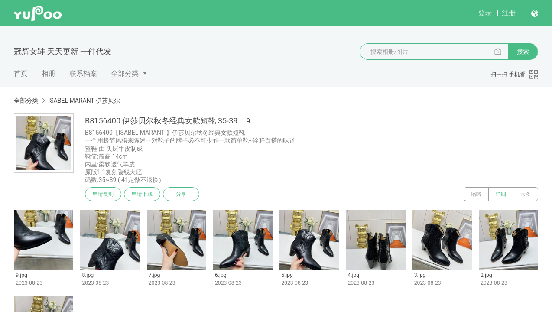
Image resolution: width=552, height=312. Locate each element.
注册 (509, 13)
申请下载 (142, 194)
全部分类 (125, 73)
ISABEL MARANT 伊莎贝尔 (84, 100)
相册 (48, 73)
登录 (485, 13)
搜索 (523, 51)
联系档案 (83, 73)
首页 (21, 73)
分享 (181, 194)
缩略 (476, 194)
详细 (501, 194)
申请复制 (103, 194)
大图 (525, 194)
